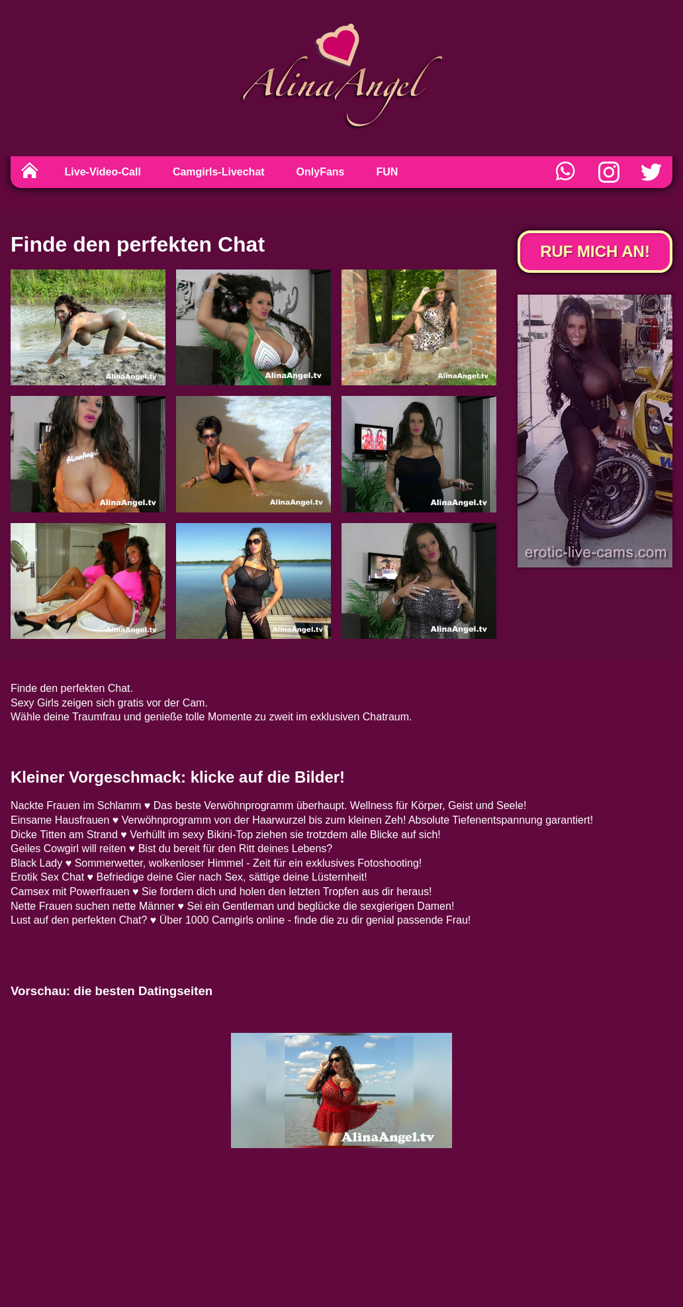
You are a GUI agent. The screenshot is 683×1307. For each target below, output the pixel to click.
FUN (387, 171)
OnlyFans (320, 171)
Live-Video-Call (103, 171)
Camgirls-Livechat (219, 171)
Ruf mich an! (595, 251)
